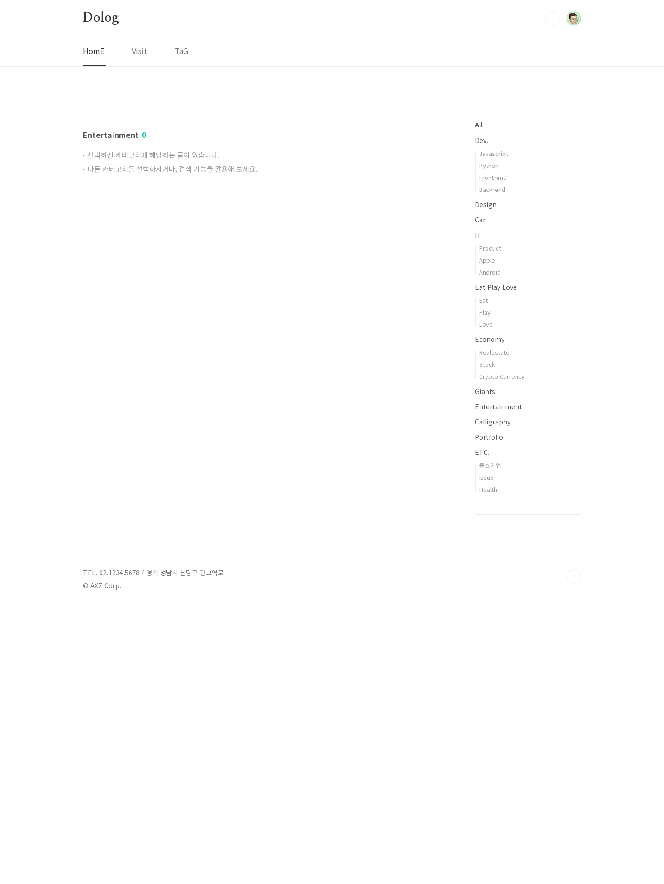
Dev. (481, 417)
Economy (489, 616)
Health (488, 766)
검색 (552, 18)
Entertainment (498, 683)
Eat (483, 577)
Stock (487, 641)
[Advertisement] (253, 178)
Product (490, 524)
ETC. (482, 729)
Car (480, 496)
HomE (93, 50)
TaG (181, 50)
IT (478, 511)
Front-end (493, 454)
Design (486, 481)
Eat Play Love (496, 563)
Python (488, 442)
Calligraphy (492, 698)
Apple (487, 536)
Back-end (492, 466)
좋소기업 (490, 742)
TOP (573, 853)
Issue (486, 754)
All (479, 401)
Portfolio (489, 713)
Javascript (493, 430)
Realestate (494, 629)
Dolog (101, 18)
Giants (485, 668)
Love (486, 601)
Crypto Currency (502, 653)
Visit (139, 50)
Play (485, 589)
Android (490, 548)
